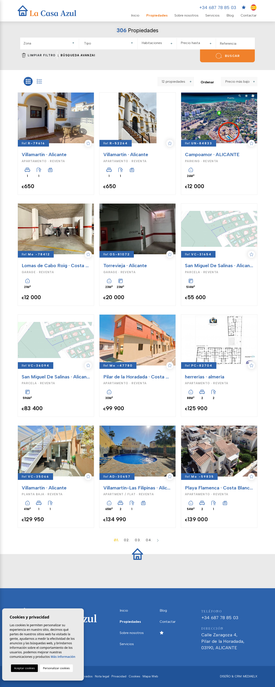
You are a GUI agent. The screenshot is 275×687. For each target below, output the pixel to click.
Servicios (212, 15)
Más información (63, 657)
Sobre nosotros (186, 15)
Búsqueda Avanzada (76, 55)
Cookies (134, 676)
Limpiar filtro (39, 55)
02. (127, 540)
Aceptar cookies (24, 668)
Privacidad (119, 676)
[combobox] (49, 44)
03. (138, 540)
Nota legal (102, 676)
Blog (230, 15)
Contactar (249, 15)
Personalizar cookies (56, 668)
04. (149, 540)
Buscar (227, 55)
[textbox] (50, 43)
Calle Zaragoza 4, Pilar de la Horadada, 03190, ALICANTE (229, 637)
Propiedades (157, 15)
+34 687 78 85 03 (217, 7)
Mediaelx (250, 676)
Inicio (135, 15)
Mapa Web (150, 676)
